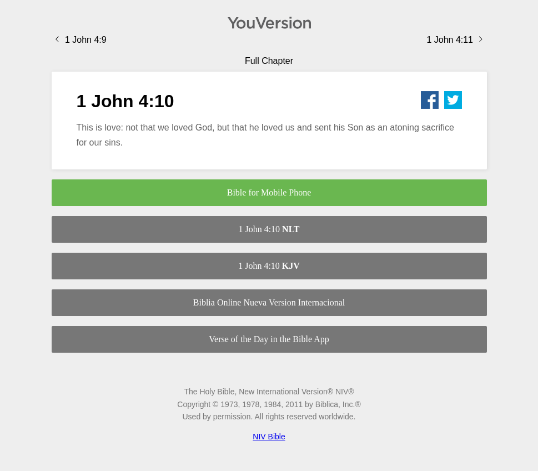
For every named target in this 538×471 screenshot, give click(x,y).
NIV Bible (269, 436)
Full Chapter (269, 61)
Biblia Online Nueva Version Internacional (269, 302)
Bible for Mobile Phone (269, 192)
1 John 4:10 (268, 229)
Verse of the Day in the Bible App (269, 339)
